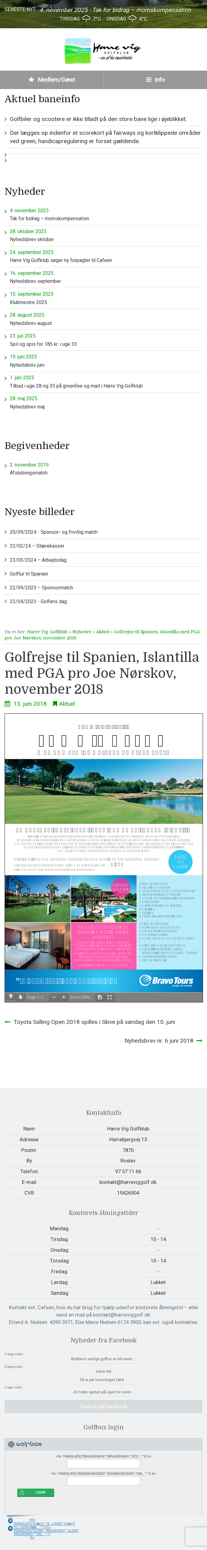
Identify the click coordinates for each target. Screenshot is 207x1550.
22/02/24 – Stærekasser (37, 546)
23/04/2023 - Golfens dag (38, 601)
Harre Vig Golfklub (47, 631)
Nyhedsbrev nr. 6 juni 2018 (158, 1040)
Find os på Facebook (103, 1406)
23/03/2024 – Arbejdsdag (38, 560)
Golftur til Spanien (29, 574)
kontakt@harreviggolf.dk (127, 1182)
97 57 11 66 (128, 1171)
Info (155, 79)
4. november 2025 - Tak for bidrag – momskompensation (115, 10)
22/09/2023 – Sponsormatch (41, 588)
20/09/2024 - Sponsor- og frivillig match (54, 532)
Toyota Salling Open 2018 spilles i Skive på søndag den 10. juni (94, 1021)
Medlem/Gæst (52, 79)
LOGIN (41, 1492)
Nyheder (81, 631)
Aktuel (102, 631)
